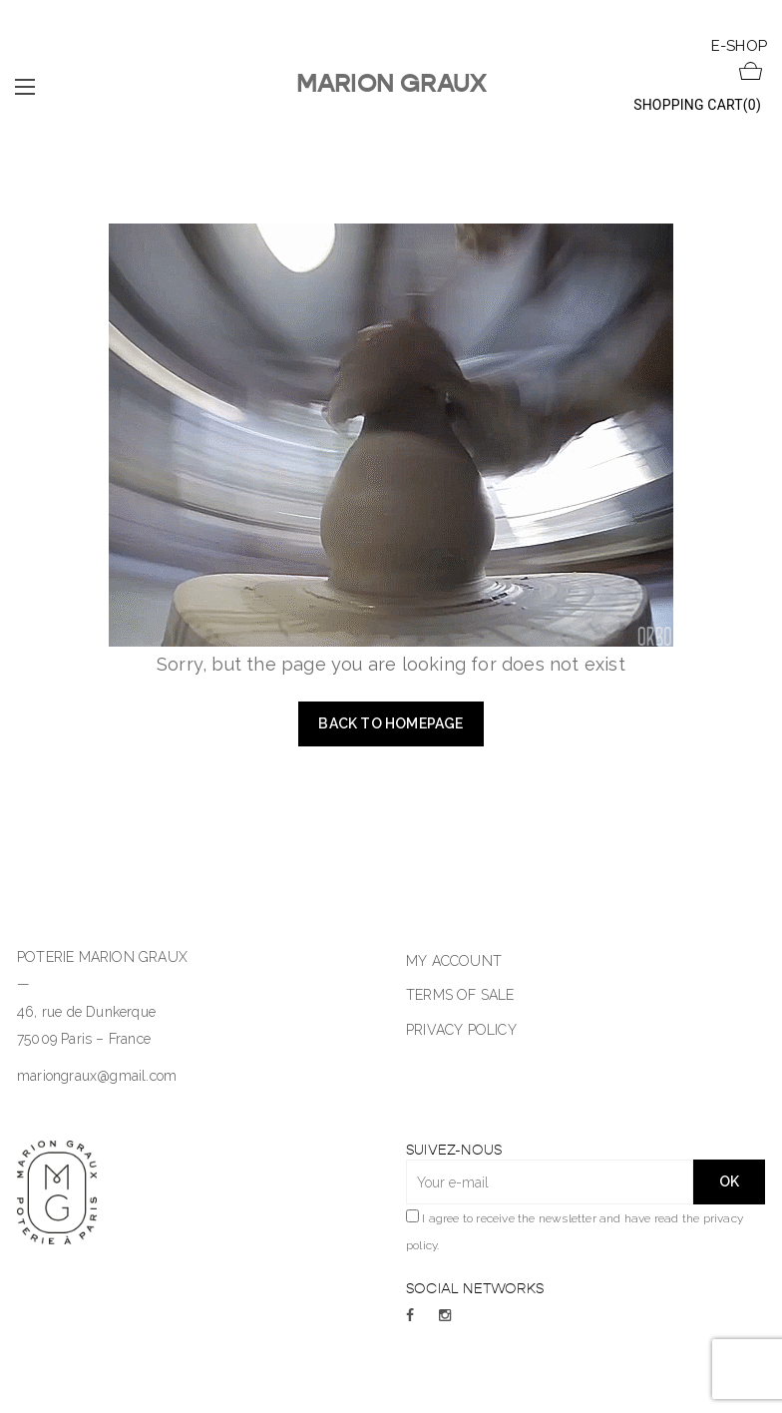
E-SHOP (739, 46)
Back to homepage (390, 723)
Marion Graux (391, 84)
